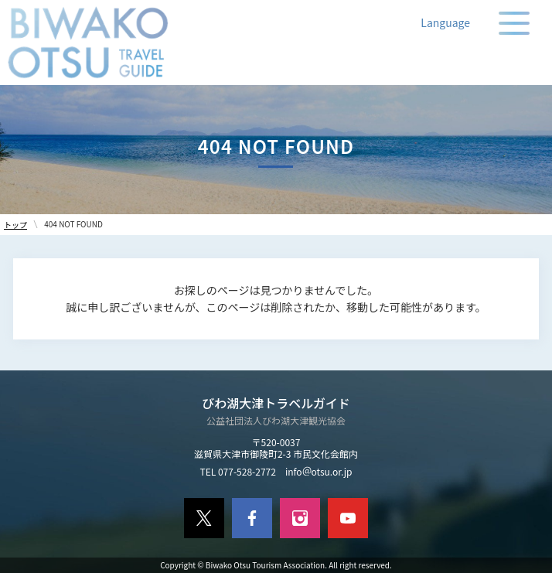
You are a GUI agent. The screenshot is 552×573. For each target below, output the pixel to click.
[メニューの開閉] (514, 23)
